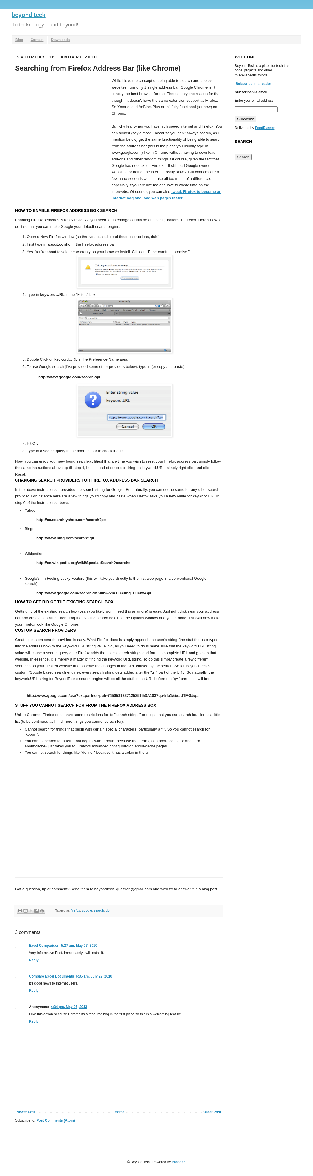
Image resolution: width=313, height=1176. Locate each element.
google (87, 910)
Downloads (60, 40)
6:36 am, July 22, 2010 (94, 976)
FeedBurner (264, 128)
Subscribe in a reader (253, 84)
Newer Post (26, 1112)
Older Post (212, 1112)
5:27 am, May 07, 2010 (79, 946)
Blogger (178, 1162)
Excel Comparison (44, 946)
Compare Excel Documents (51, 976)
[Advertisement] (54, 134)
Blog (19, 40)
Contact (37, 40)
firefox (75, 910)
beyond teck (29, 15)
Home (119, 1112)
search (99, 910)
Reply (34, 960)
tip (107, 910)
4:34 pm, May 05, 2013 (69, 1007)
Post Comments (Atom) (55, 1120)
